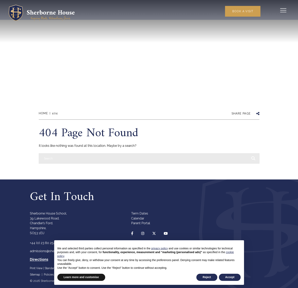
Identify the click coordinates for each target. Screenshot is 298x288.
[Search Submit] (271, 11)
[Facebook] (132, 233)
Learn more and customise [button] (81, 277)
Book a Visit (241, 11)
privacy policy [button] (159, 248)
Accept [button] (230, 277)
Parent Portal (140, 223)
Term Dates (139, 213)
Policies (49, 274)
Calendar (137, 218)
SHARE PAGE (241, 113)
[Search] (145, 158)
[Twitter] (154, 233)
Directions (39, 259)
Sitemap (35, 274)
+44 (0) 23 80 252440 (45, 243)
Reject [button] (207, 277)
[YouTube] (166, 233)
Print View (36, 268)
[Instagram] (142, 233)
